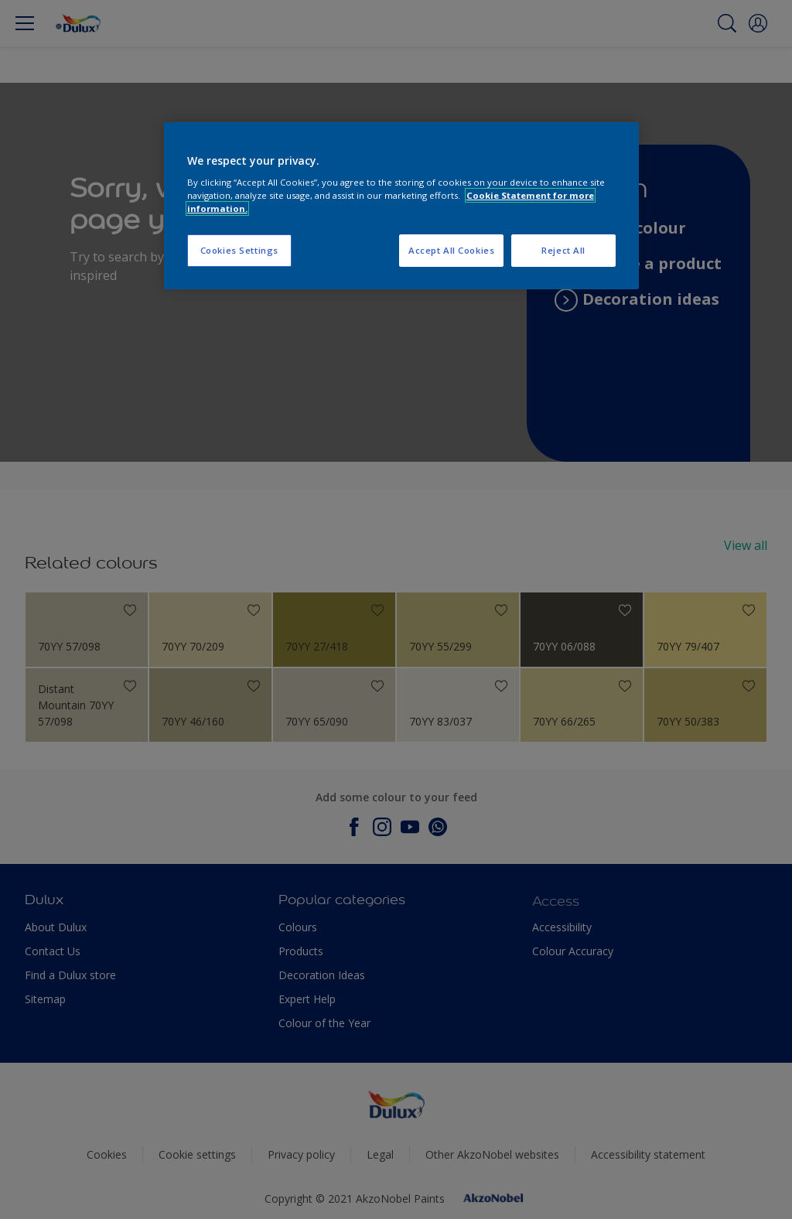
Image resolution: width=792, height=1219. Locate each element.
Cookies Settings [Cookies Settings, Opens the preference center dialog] (239, 250)
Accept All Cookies (451, 250)
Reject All (563, 250)
